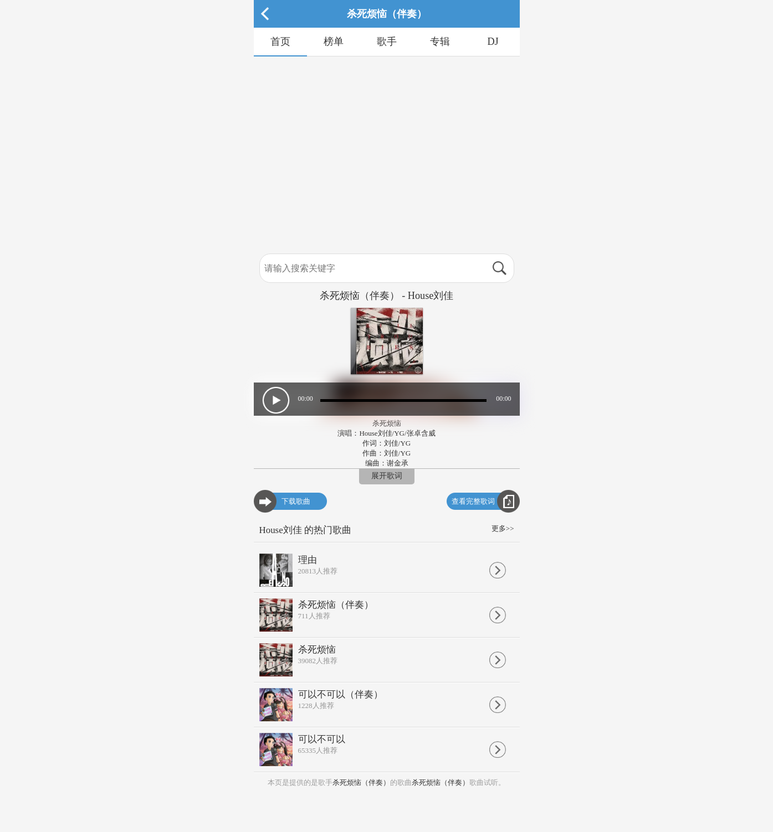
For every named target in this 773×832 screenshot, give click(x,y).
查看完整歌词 (473, 501)
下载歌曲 (295, 501)
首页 (280, 41)
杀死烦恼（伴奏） (361, 782)
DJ (492, 41)
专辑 (440, 41)
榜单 (334, 41)
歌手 (387, 41)
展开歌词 (386, 476)
